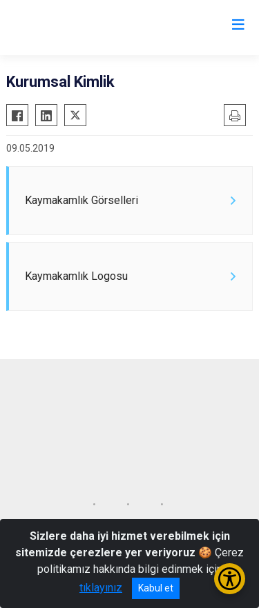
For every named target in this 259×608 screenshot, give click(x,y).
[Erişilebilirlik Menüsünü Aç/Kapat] (229, 578)
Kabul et (155, 588)
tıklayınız (100, 587)
